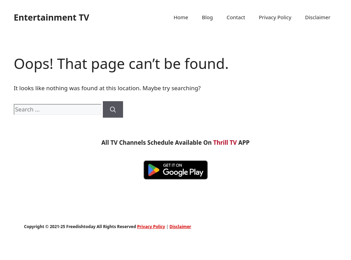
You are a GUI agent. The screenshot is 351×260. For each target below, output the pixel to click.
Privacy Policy (275, 17)
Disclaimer (317, 17)
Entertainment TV (51, 17)
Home (180, 17)
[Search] (113, 109)
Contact (236, 17)
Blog (207, 17)
